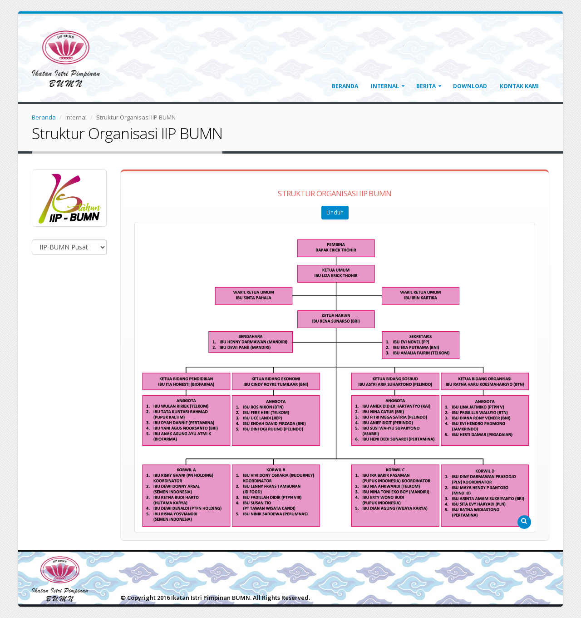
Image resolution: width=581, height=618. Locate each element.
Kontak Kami (519, 86)
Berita (426, 86)
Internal (385, 86)
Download (470, 86)
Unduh (335, 212)
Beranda (345, 86)
